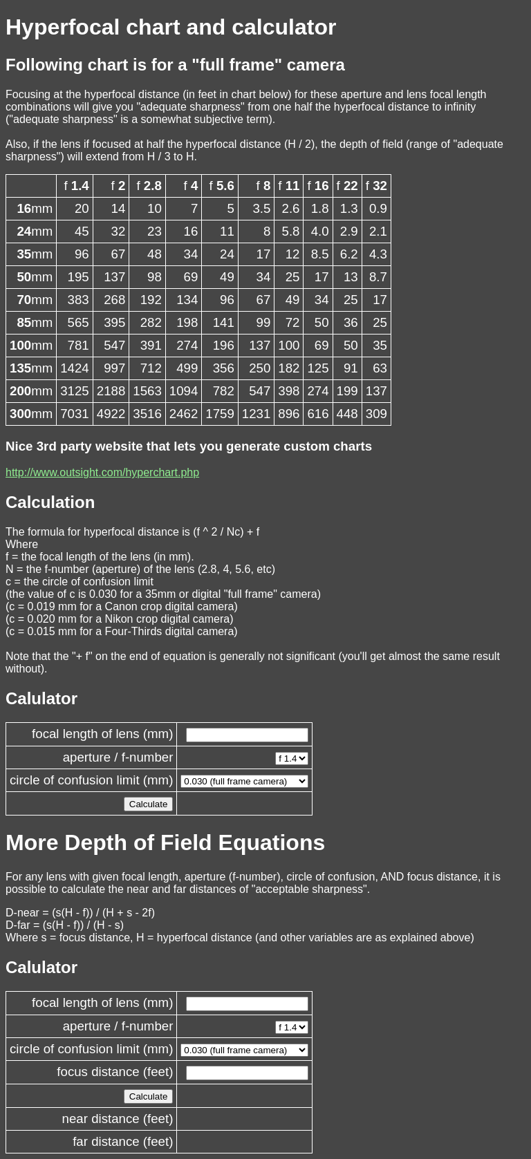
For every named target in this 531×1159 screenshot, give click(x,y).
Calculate (148, 804)
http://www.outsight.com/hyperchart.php (102, 472)
